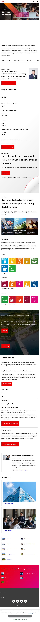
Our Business (27, 538)
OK (20, 616)
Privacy (2, 595)
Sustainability (7, 577)
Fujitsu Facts (8, 538)
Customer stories (8, 559)
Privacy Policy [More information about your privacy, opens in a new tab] (30, 613)
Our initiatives (7, 530)
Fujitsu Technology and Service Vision (30, 573)
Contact (2, 597)
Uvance (7, 573)
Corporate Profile (8, 503)
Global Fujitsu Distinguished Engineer (20, 470)
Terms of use (3, 592)
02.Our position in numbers (19, 60)
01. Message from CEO (6, 60)
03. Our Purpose (30, 60)
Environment (7, 582)
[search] (35, 1)
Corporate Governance (28, 577)
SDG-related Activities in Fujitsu (29, 554)
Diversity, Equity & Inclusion (10, 554)
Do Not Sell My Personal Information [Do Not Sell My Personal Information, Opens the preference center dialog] (20, 619)
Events (26, 549)
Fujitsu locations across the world (11, 549)
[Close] (39, 611)
